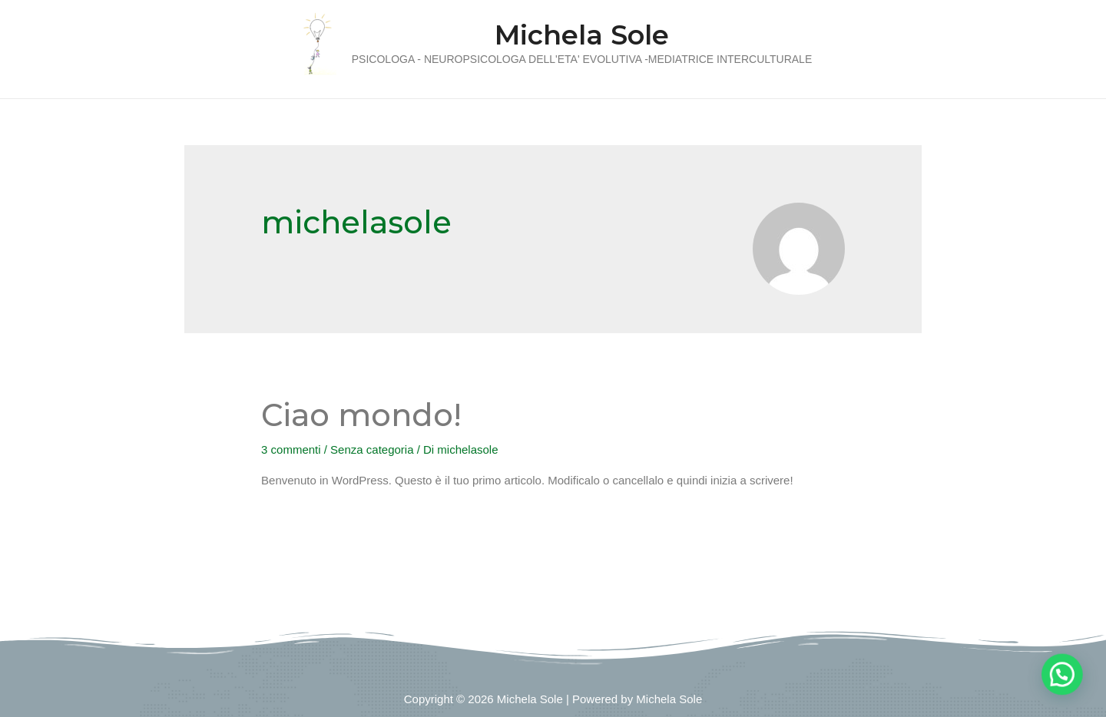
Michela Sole (582, 34)
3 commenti (291, 449)
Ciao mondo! (361, 415)
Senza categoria (371, 449)
